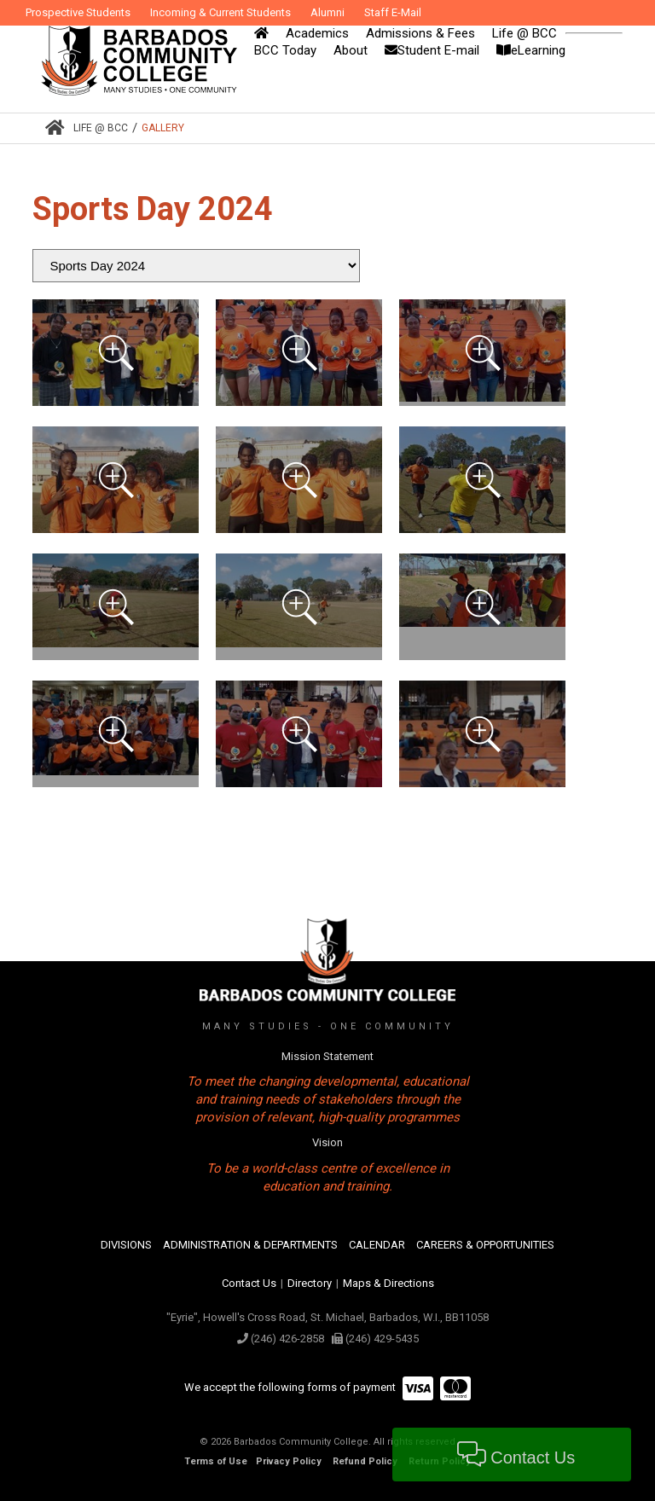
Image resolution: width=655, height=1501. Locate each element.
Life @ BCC (100, 128)
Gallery (163, 128)
